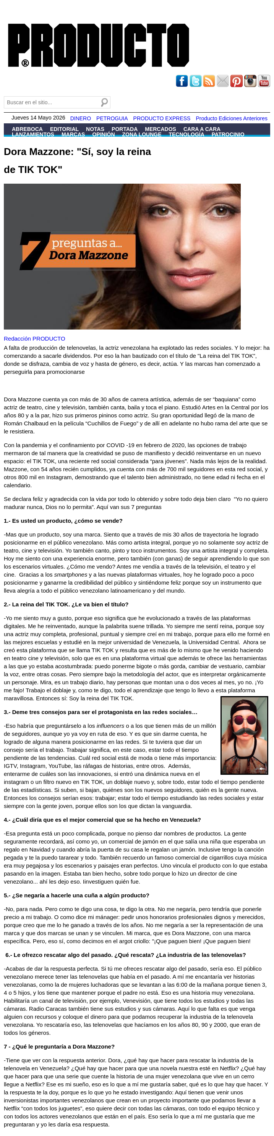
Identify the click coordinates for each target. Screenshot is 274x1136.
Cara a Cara (201, 129)
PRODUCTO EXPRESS (162, 118)
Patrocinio (228, 134)
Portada (125, 129)
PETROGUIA (112, 118)
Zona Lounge (142, 134)
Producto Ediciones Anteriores (232, 118)
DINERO (80, 118)
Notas (95, 129)
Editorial (64, 129)
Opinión (103, 134)
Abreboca (27, 129)
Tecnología (186, 134)
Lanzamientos (33, 134)
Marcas (73, 134)
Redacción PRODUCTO (34, 338)
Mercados (160, 129)
